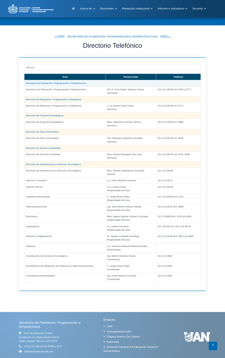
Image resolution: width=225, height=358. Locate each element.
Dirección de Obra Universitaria (42, 138)
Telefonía (30, 246)
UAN (109, 326)
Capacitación (32, 226)
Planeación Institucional (135, 8)
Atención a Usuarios (36, 180)
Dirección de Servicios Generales (43, 154)
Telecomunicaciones (36, 206)
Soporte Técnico (34, 187)
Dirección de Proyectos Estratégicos (45, 122)
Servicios (197, 8)
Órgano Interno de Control (123, 336)
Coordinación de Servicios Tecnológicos (46, 256)
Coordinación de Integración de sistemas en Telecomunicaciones (59, 266)
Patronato (113, 342)
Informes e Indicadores (171, 8)
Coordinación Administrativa (40, 275)
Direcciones (107, 8)
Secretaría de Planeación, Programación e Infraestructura (56, 89)
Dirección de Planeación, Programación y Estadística (53, 105)
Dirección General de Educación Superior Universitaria (131, 349)
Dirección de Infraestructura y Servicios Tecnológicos (53, 170)
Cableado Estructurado (38, 196)
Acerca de (86, 8)
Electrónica (32, 216)
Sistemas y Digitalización (39, 236)
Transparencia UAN (119, 331)
